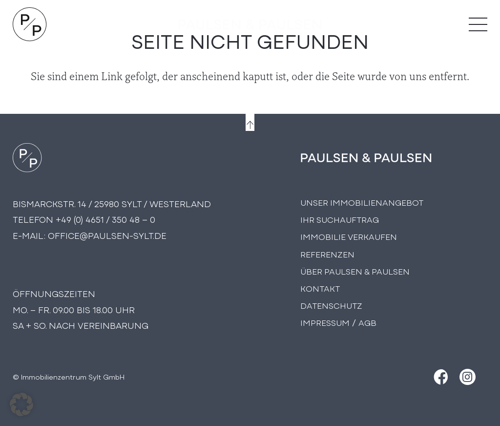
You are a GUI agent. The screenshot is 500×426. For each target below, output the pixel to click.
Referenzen (327, 253)
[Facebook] (440, 377)
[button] (21, 404)
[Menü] (478, 24)
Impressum (325, 322)
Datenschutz (331, 305)
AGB (367, 322)
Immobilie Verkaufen (348, 236)
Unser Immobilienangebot (361, 202)
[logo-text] (250, 24)
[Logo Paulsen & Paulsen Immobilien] (30, 24)
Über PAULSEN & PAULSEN (355, 271)
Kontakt (320, 288)
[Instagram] (467, 377)
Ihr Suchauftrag (339, 219)
